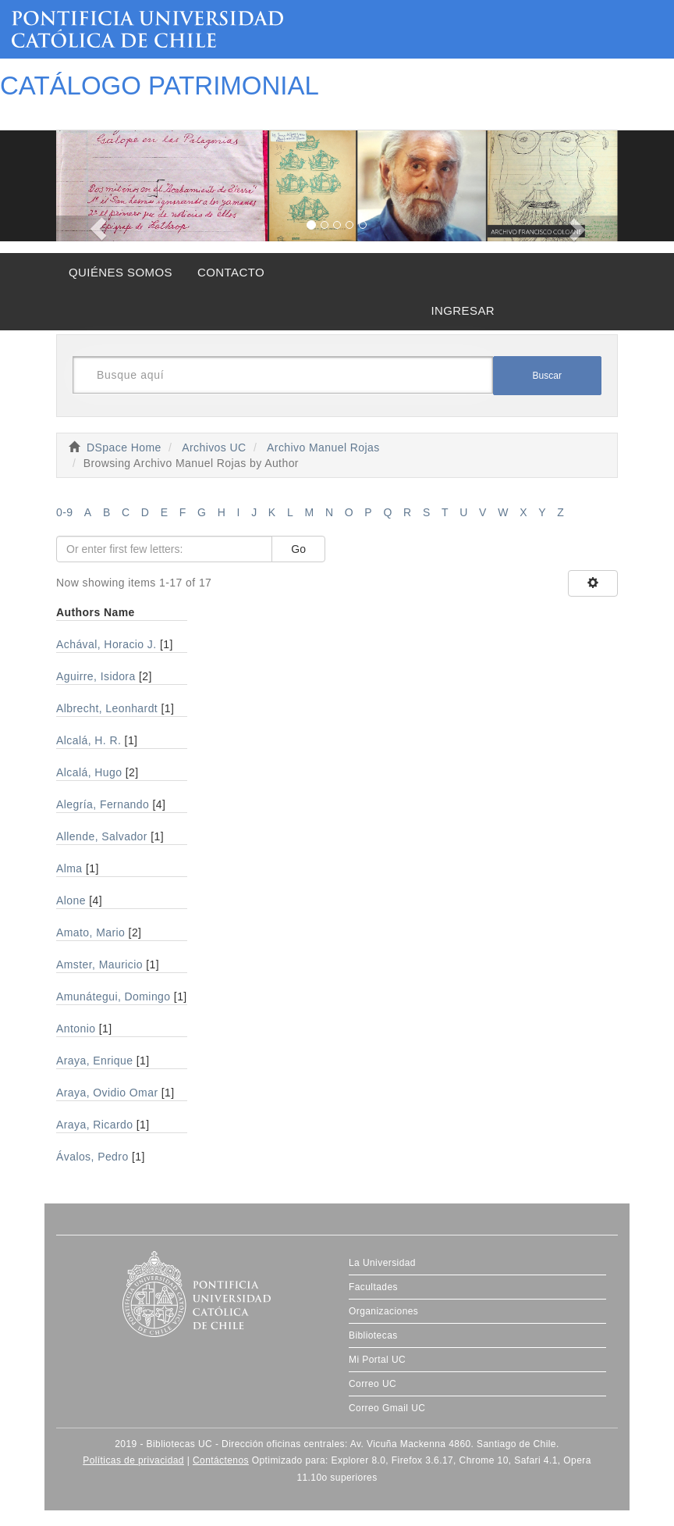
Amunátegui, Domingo (113, 996)
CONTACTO (230, 272)
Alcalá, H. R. (88, 740)
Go (298, 549)
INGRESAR (463, 310)
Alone (71, 900)
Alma (69, 868)
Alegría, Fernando (102, 804)
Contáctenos (221, 1460)
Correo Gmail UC (387, 1408)
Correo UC (372, 1383)
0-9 (64, 512)
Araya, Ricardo (94, 1124)
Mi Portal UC (377, 1359)
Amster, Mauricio (99, 964)
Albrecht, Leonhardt (107, 708)
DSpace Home (124, 447)
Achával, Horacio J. (106, 644)
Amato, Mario (90, 932)
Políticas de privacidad (133, 1460)
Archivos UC (214, 447)
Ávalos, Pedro (92, 1156)
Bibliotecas (373, 1335)
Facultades (373, 1287)
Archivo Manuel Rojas (323, 447)
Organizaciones (383, 1311)
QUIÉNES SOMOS (120, 272)
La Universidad (382, 1262)
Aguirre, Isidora (96, 676)
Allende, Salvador (101, 836)
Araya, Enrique (94, 1060)
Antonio (75, 1028)
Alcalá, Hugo (89, 772)
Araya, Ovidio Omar (107, 1092)
